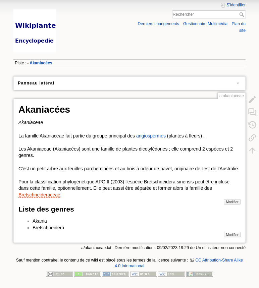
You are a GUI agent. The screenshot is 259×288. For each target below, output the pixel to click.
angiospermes (151, 135)
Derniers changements (158, 23)
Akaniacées (41, 63)
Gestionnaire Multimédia (205, 23)
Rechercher (242, 14)
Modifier (232, 202)
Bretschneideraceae (39, 194)
